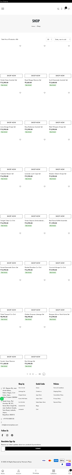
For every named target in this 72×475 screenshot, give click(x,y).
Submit (38, 448)
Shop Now (11, 76)
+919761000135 (8, 419)
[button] (36, 471)
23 (40, 374)
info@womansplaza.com (10, 425)
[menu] (2, 8)
